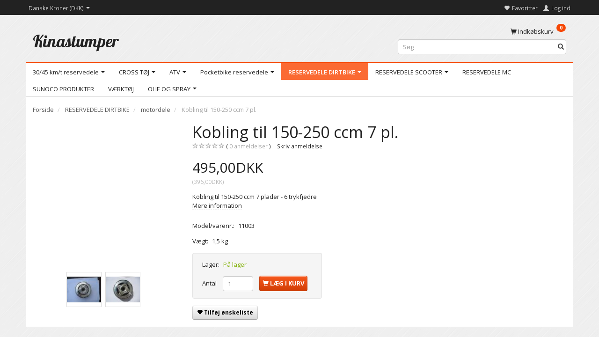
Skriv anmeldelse (299, 146)
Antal (210, 283)
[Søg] (561, 47)
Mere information (217, 205)
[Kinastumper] (76, 40)
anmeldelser (248, 146)
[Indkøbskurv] (538, 30)
